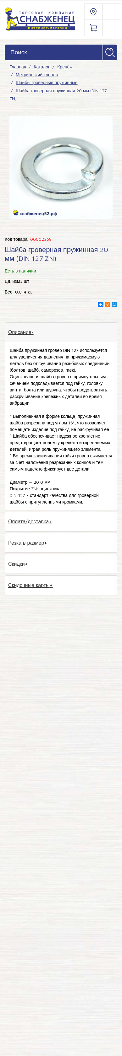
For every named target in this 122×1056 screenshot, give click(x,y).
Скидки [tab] (16, 564)
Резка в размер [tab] (26, 543)
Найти (110, 52)
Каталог (42, 66)
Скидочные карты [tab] (29, 585)
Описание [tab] (19, 332)
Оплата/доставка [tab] (28, 521)
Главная (17, 66)
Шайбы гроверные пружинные (47, 82)
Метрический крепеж (37, 74)
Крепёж (64, 66)
